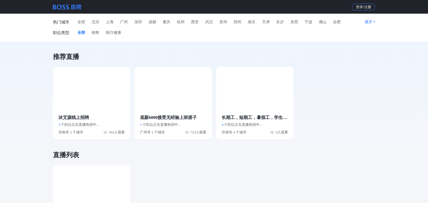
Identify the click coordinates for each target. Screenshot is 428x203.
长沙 (280, 22)
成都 (152, 22)
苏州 (223, 22)
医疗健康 (113, 33)
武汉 (209, 22)
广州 (124, 22)
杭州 (181, 22)
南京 (251, 22)
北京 (95, 22)
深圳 (138, 22)
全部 (81, 22)
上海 (110, 22)
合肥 (337, 22)
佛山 (322, 22)
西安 (195, 22)
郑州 (237, 22)
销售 (95, 33)
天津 (266, 22)
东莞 (294, 22)
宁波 (308, 22)
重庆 (166, 22)
